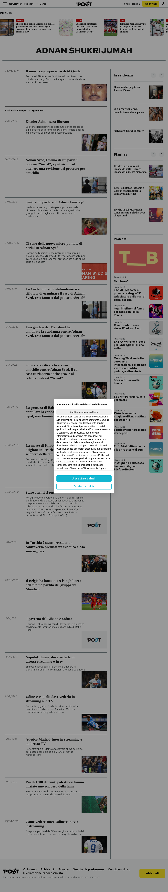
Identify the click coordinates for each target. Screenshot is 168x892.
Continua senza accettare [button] (84, 412)
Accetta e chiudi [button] (84, 478)
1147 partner (67, 461)
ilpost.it (86, 465)
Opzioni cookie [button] (84, 486)
